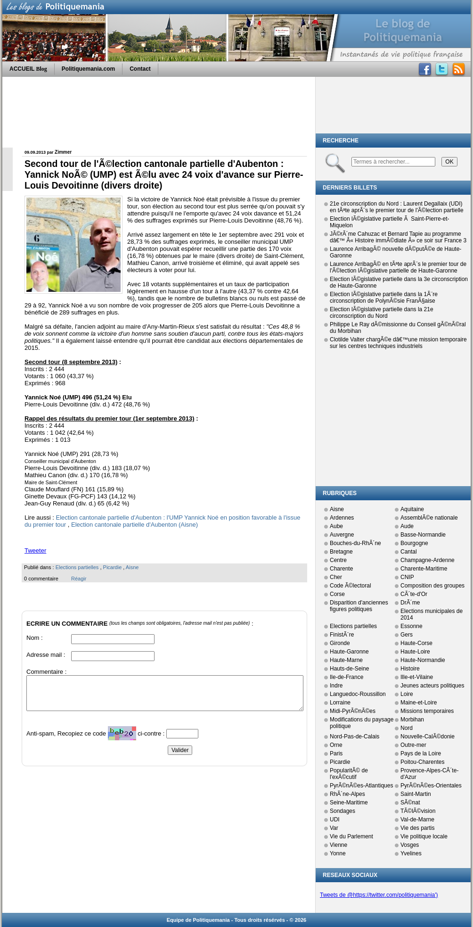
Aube (336, 526)
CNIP (407, 577)
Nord (406, 728)
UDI (335, 819)
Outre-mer (413, 745)
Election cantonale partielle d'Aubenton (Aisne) (134, 524)
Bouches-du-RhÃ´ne (355, 543)
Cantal (408, 551)
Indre (336, 685)
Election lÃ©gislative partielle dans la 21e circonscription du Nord (381, 312)
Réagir (78, 578)
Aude (407, 526)
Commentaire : (46, 671)
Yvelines (411, 853)
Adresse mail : (45, 654)
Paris (336, 753)
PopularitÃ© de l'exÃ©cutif (349, 773)
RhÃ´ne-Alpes (347, 794)
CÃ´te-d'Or (413, 594)
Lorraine (340, 702)
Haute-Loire (415, 651)
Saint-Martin (415, 794)
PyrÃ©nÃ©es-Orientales (431, 785)
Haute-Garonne (349, 651)
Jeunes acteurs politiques (432, 685)
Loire (406, 694)
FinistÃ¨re (342, 634)
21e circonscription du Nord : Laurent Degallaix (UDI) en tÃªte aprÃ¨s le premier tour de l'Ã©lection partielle (397, 207)
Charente (341, 568)
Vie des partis (417, 828)
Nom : (34, 637)
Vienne (338, 845)
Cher (336, 577)
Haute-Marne (346, 660)
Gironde (340, 643)
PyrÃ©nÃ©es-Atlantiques (361, 785)
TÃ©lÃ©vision (417, 811)
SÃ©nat (410, 802)
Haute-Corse (416, 643)
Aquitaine (412, 509)
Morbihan (412, 719)
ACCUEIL (28, 69)
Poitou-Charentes (422, 762)
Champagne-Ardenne (427, 560)
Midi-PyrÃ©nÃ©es (352, 711)
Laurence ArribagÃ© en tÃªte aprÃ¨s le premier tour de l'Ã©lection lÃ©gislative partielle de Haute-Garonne (398, 267)
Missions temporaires (427, 711)
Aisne (132, 567)
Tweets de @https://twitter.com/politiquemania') (379, 895)
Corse (337, 594)
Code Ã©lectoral (350, 585)
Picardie (112, 567)
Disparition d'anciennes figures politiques (359, 605)
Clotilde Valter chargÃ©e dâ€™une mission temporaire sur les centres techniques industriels (398, 342)
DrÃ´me (410, 602)
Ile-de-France (346, 677)
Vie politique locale (424, 836)
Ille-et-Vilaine (416, 677)
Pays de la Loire (420, 753)
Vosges (409, 845)
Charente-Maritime (423, 568)
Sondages (342, 811)
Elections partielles (77, 567)
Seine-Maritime (349, 802)
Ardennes (342, 517)
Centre (338, 560)
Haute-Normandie (422, 660)
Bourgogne (414, 543)
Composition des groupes (432, 585)
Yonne (338, 853)
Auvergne (342, 534)
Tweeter (35, 550)
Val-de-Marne (417, 819)
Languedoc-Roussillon (358, 694)
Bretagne (341, 551)
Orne (336, 745)
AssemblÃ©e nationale (429, 517)
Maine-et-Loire (418, 702)
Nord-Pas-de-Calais (354, 736)
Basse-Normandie (423, 534)
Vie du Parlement (351, 836)
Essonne (411, 626)
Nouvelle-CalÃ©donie (427, 736)
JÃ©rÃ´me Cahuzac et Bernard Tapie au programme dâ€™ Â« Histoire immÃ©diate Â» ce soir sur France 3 (398, 237)
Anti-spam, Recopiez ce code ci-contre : (96, 736)
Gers (406, 634)
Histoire (410, 668)
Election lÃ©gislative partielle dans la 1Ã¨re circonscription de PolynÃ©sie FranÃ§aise (384, 297)
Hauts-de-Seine (349, 668)
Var (334, 828)
